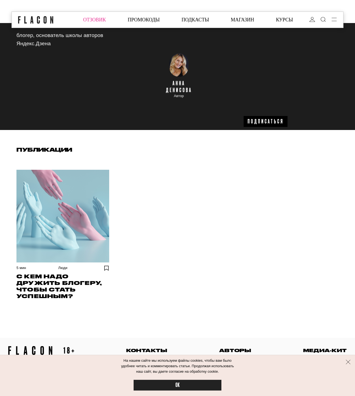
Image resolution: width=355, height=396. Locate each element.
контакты (146, 350)
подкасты (195, 19)
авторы (235, 350)
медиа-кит (325, 350)
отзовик (94, 19)
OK (177, 385)
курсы (284, 19)
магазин (242, 19)
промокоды (144, 19)
